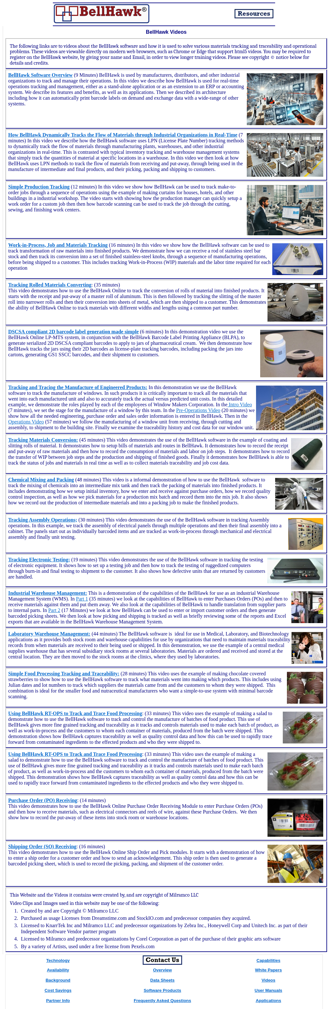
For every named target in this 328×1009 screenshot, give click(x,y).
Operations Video (26, 421)
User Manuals (268, 990)
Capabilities (269, 960)
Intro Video (239, 404)
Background (58, 980)
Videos (268, 980)
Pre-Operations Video (198, 410)
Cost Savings (58, 990)
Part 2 (54, 610)
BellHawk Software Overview (40, 75)
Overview (162, 970)
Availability (58, 970)
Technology (58, 960)
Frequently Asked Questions (162, 1000)
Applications (268, 1000)
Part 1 (82, 598)
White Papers (268, 970)
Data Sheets (162, 980)
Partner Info (58, 1000)
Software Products (162, 990)
